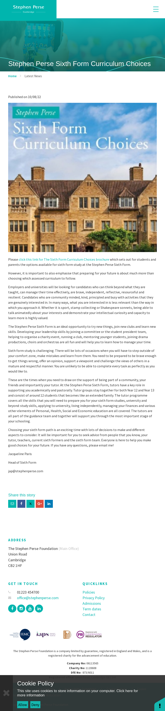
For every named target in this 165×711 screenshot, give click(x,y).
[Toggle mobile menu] (156, 9)
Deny (35, 704)
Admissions (91, 603)
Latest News (33, 76)
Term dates (91, 608)
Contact (88, 614)
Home (12, 76)
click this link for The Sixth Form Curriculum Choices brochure (63, 259)
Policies (88, 592)
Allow (22, 704)
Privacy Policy (93, 597)
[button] (159, 704)
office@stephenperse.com (33, 597)
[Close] (6, 693)
